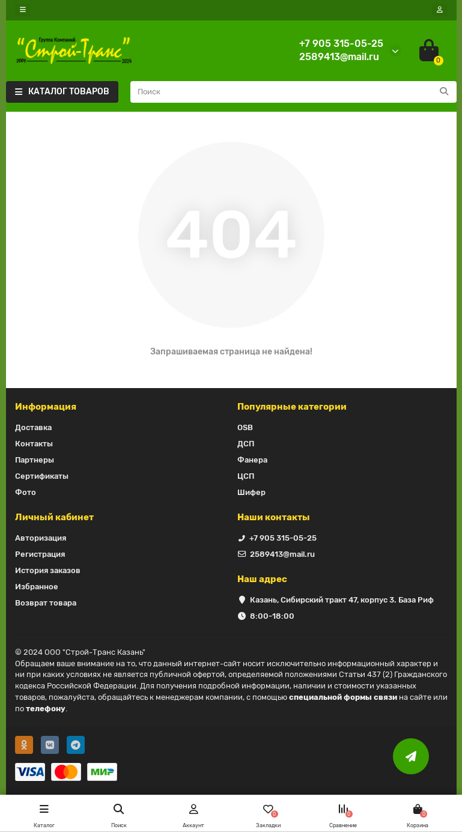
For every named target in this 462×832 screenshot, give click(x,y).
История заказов (48, 570)
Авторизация (40, 537)
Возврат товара (45, 602)
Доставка (33, 427)
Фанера (252, 459)
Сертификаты (41, 476)
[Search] (293, 92)
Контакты (34, 443)
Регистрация (40, 554)
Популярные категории (292, 406)
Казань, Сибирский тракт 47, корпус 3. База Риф (342, 599)
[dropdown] (23, 10)
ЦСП (245, 476)
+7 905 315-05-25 (341, 43)
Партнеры (34, 459)
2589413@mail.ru (339, 56)
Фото (25, 492)
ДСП (245, 443)
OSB (245, 427)
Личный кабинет (54, 517)
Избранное (36, 586)
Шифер (251, 492)
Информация (45, 406)
